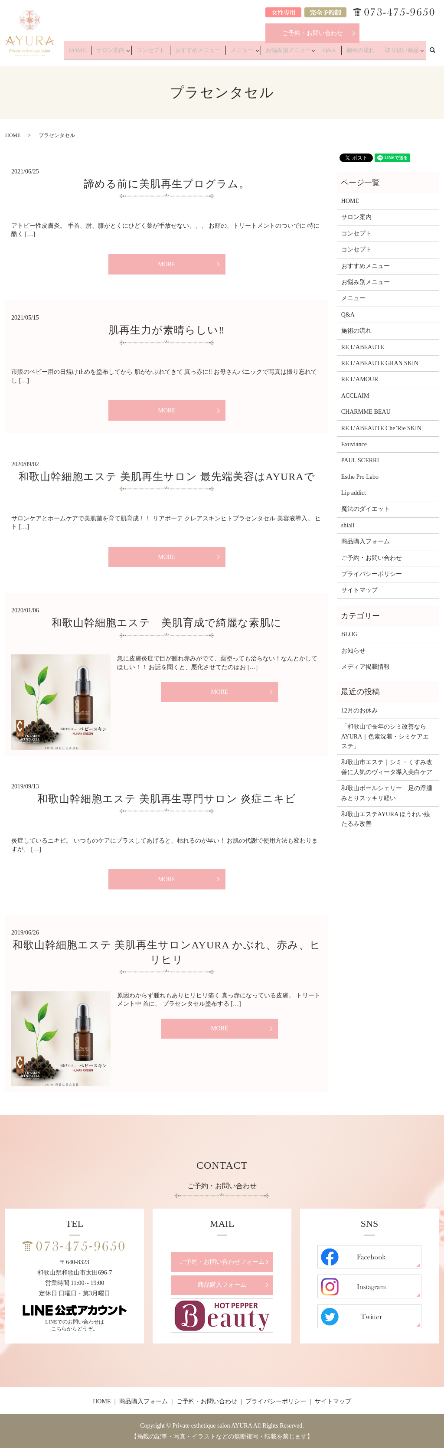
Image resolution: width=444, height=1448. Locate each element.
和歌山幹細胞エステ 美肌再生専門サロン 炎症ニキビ (166, 798)
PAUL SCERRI (360, 460)
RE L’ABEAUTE (362, 347)
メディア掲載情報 (365, 667)
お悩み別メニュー (300, 53)
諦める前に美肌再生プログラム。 (166, 184)
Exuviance (354, 444)
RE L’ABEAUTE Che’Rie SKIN (381, 428)
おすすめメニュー (218, 53)
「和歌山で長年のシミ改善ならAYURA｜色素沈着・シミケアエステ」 (385, 736)
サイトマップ (359, 590)
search (437, 52)
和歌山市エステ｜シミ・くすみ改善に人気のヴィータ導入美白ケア (386, 767)
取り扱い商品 (401, 53)
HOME (110, 53)
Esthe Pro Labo (360, 477)
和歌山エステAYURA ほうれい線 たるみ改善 (387, 819)
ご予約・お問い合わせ (312, 33)
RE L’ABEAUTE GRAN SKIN (379, 363)
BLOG (349, 634)
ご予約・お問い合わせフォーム (222, 1261)
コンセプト (177, 53)
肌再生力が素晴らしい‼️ (166, 330)
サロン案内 (138, 53)
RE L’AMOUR (359, 379)
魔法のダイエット (365, 509)
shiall (347, 525)
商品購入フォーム (365, 541)
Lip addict (353, 493)
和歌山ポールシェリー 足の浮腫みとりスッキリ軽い (386, 793)
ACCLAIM (355, 395)
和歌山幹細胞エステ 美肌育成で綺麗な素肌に (166, 622)
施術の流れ (366, 53)
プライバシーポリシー (371, 574)
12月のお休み (359, 710)
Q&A (339, 53)
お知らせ (353, 650)
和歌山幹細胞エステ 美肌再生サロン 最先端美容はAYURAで (167, 476)
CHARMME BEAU (366, 412)
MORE (166, 264)
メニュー (256, 53)
